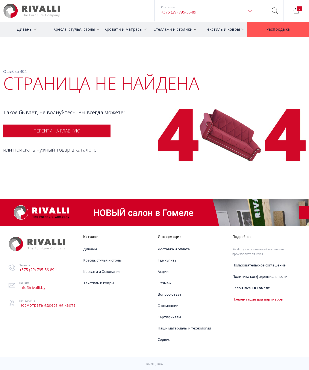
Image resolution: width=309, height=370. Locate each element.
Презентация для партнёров (257, 299)
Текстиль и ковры (224, 27)
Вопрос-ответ (170, 294)
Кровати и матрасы (124, 27)
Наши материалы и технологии (184, 328)
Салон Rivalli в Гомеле (251, 288)
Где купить (167, 260)
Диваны (26, 27)
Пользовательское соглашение (259, 265)
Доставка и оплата (174, 249)
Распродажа (280, 27)
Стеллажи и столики (173, 27)
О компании (168, 305)
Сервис (164, 339)
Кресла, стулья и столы (102, 260)
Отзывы (164, 283)
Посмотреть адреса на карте (47, 305)
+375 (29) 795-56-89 (178, 12)
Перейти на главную (57, 131)
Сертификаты (169, 317)
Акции (163, 271)
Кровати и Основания (101, 271)
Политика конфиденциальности (259, 276)
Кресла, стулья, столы (74, 27)
